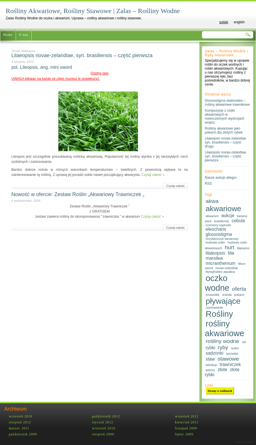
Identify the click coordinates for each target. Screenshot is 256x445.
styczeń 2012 (102, 422)
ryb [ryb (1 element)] (244, 342)
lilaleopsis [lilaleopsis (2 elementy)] (215, 253)
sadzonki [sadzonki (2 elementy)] (214, 353)
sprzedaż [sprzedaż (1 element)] (232, 353)
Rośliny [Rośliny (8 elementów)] (219, 314)
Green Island (244, 442)
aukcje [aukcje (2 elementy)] (227, 215)
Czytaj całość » (153, 175)
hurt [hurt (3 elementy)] (229, 247)
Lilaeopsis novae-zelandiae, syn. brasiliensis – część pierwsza (81, 55)
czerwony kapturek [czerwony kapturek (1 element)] (218, 225)
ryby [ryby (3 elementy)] (223, 347)
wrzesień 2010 (103, 428)
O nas (23, 35)
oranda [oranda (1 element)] (227, 294)
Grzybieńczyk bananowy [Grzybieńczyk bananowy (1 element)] (222, 238)
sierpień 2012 (20, 422)
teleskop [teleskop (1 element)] (211, 365)
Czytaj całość (175, 186)
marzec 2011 (19, 428)
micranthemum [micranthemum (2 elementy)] (221, 263)
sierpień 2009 (103, 434)
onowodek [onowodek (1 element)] (213, 294)
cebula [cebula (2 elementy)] (238, 220)
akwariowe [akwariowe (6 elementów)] (223, 208)
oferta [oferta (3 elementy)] (239, 289)
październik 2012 (106, 416)
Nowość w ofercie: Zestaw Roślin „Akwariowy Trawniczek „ (77, 194)
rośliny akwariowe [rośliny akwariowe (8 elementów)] (224, 328)
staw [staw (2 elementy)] (210, 359)
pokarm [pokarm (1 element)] (239, 294)
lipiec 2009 (184, 434)
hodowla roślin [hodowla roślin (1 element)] (215, 242)
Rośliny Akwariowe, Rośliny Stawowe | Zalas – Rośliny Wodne (93, 10)
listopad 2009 (186, 428)
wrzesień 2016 (20, 416)
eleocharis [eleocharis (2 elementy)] (216, 229)
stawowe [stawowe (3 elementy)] (228, 359)
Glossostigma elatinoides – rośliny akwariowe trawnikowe (227, 103)
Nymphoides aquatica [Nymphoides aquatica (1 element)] (220, 271)
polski (223, 22)
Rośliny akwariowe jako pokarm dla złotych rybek (224, 130)
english (239, 22)
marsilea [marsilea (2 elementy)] (214, 258)
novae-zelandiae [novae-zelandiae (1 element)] (227, 268)
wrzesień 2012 (187, 416)
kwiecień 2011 (187, 422)
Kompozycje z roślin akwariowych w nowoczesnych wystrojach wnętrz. (224, 116)
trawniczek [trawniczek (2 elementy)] (230, 364)
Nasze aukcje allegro (220, 178)
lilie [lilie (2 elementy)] (231, 253)
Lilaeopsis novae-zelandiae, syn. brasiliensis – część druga (226, 142)
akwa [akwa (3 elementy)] (212, 201)
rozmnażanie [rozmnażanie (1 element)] (214, 307)
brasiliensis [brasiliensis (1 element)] (221, 221)
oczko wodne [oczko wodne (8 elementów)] (217, 282)
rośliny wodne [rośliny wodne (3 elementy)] (222, 341)
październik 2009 (23, 434)
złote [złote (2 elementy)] (222, 369)
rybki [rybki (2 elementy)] (210, 347)
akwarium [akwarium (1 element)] (212, 216)
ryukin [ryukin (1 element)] (235, 348)
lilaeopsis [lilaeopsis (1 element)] (243, 248)
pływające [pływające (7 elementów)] (223, 301)
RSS (208, 184)
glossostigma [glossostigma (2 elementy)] (219, 234)
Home (8, 35)
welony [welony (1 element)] (210, 370)
